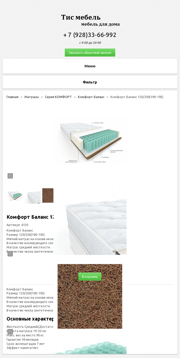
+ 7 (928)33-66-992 (89, 34)
